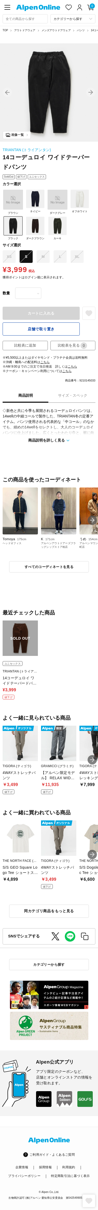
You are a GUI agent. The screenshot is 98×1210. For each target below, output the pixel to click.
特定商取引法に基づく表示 (70, 1176)
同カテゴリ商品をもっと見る (49, 911)
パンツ (81, 30)
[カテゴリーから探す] (73, 18)
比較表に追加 (25, 345)
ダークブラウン (35, 228)
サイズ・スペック (72, 395)
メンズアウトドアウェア (56, 30)
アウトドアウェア (25, 30)
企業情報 (21, 1167)
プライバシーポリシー (24, 1176)
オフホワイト (79, 201)
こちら (45, 362)
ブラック (13, 228)
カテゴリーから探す (49, 965)
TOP (5, 30)
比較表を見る (72, 345)
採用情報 (45, 1167)
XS (9, 256)
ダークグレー (57, 201)
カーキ (57, 228)
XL (77, 256)
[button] (7, 92)
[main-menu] (7, 7)
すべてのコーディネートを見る (49, 567)
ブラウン (13, 201)
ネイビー (35, 201)
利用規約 (68, 1167)
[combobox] (25, 18)
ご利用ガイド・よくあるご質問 (52, 1154)
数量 (6, 293)
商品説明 (25, 395)
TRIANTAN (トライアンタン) (27, 150)
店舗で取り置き (41, 329)
